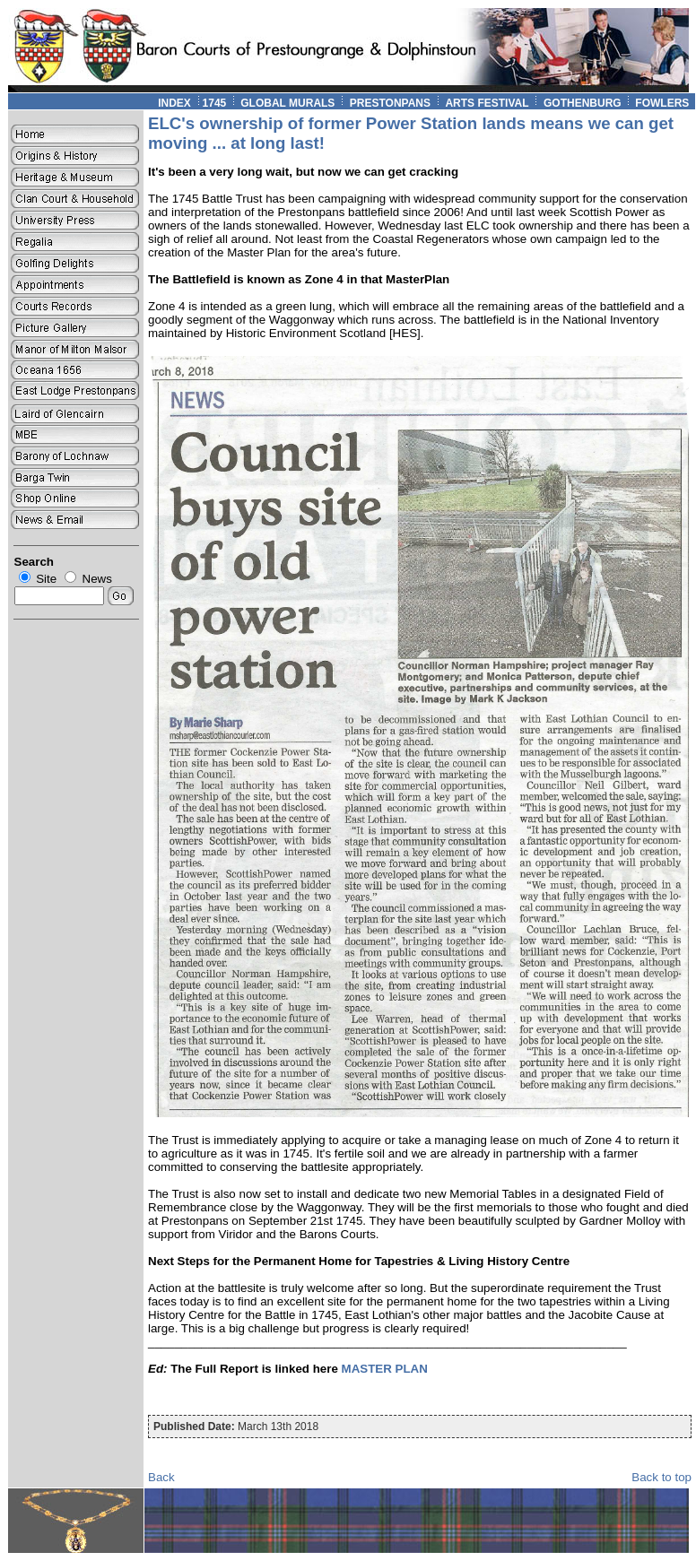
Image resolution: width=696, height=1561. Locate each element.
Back (161, 1477)
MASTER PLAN (385, 1368)
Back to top (661, 1477)
